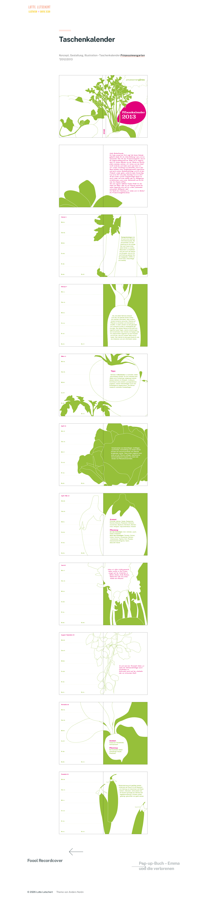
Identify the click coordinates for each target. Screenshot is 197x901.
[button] (9, 450)
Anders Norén (76, 892)
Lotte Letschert (44, 892)
